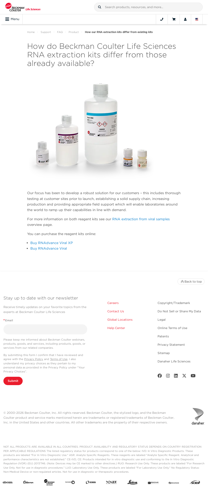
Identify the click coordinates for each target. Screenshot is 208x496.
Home (31, 32)
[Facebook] (160, 377)
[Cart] (174, 19)
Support (46, 32)
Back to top (191, 281)
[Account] (185, 19)
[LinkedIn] (176, 377)
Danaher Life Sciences (174, 361)
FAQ (60, 32)
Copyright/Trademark (174, 303)
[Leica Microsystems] (132, 483)
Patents (163, 336)
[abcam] (7, 483)
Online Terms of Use (172, 328)
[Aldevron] (28, 483)
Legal (162, 319)
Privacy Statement (171, 344)
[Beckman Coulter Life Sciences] (49, 483)
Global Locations (120, 319)
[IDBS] (90, 483)
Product (74, 32)
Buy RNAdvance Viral (48, 248)
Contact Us (115, 311)
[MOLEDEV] (153, 483)
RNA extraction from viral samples (141, 219)
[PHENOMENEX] (173, 483)
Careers (113, 303)
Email (8, 320)
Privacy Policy (33, 359)
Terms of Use (59, 359)
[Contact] (162, 19)
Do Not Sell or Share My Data (179, 311)
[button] (99, 7)
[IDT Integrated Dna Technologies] (111, 483)
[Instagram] (168, 377)
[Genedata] (70, 483)
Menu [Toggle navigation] (12, 19)
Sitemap (164, 353)
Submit (13, 381)
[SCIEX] (194, 483)
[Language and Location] (197, 19)
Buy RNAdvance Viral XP (51, 243)
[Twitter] (184, 377)
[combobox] (148, 7)
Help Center (116, 328)
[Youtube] (193, 377)
